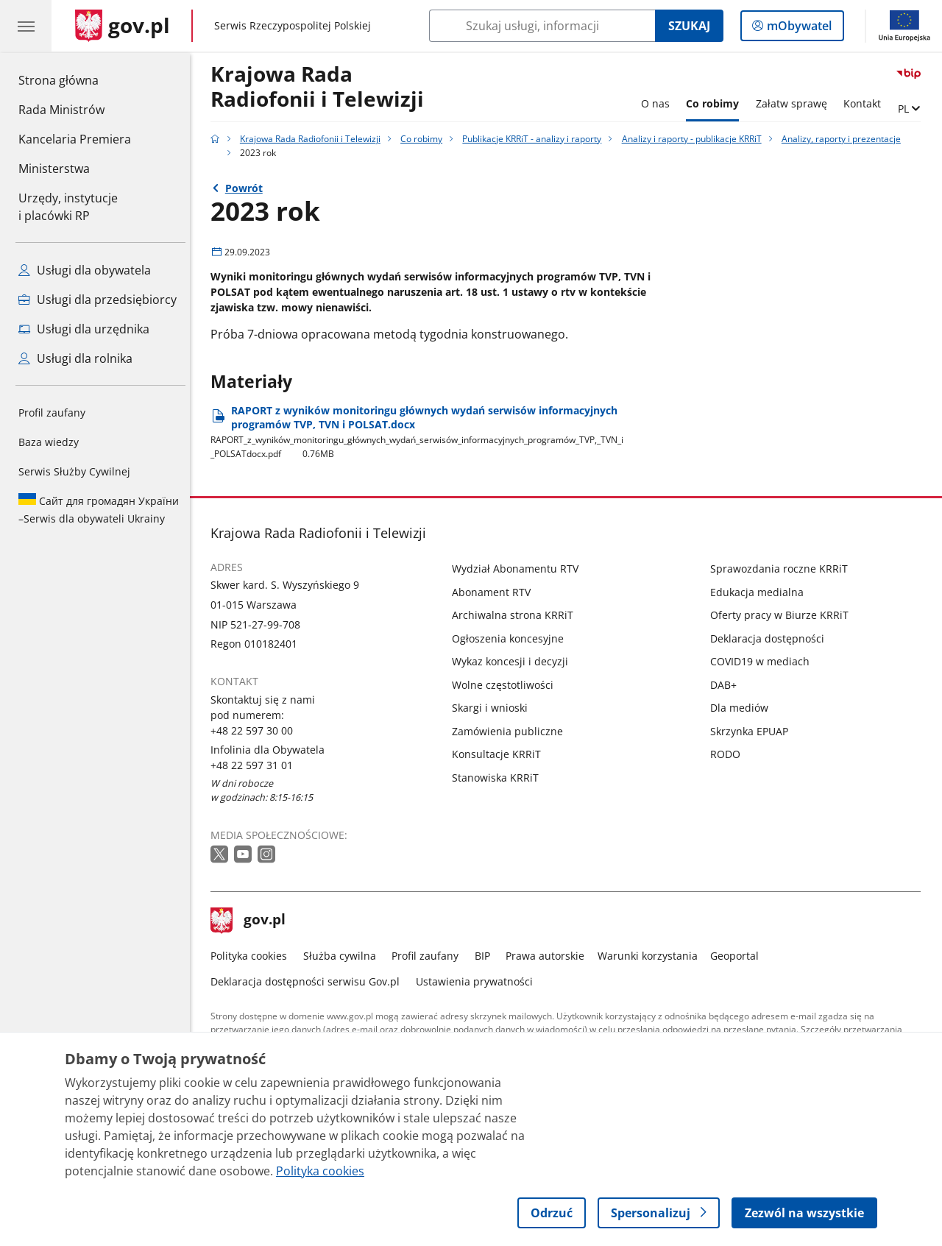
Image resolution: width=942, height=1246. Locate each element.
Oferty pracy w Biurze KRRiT (783, 615)
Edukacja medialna (760, 592)
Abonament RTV (495, 592)
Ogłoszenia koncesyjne (512, 638)
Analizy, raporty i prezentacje (844, 138)
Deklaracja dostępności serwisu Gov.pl (309, 981)
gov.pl (252, 920)
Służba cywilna (343, 956)
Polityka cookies (253, 956)
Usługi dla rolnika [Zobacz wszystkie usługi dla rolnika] (75, 358)
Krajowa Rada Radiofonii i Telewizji (321, 87)
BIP (486, 956)
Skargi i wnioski (494, 708)
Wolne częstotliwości (507, 685)
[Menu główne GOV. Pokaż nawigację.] (26, 26)
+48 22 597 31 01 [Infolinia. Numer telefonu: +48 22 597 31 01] (256, 765)
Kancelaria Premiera (74, 139)
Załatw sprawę (795, 103)
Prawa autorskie (549, 956)
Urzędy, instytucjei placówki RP (68, 207)
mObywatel (798, 28)
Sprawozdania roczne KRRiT (782, 569)
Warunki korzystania (651, 956)
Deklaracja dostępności (771, 638)
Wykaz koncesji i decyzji (514, 661)
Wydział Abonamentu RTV (519, 569)
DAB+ (727, 685)
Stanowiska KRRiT (499, 778)
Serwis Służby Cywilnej (74, 471)
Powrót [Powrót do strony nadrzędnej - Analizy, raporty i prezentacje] (247, 188)
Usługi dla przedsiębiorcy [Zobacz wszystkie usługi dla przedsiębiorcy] (97, 299)
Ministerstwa (54, 168)
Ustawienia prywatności (477, 981)
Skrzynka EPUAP (753, 731)
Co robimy (716, 103)
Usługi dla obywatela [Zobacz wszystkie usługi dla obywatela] (84, 270)
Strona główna (74, 79)
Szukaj (689, 26)
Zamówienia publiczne (511, 731)
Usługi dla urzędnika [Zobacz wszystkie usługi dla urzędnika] (83, 329)
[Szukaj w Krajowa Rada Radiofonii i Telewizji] (542, 26)
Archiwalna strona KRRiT (517, 615)
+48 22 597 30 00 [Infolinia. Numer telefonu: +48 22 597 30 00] (256, 730)
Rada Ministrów (61, 110)
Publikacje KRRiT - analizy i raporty (536, 138)
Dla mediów (743, 708)
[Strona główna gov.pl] (122, 26)
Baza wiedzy (48, 442)
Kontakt (866, 103)
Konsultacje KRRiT (500, 754)
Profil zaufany (51, 413)
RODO (729, 754)
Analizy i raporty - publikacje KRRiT (695, 138)
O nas (659, 103)
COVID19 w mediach (763, 661)
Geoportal (739, 956)
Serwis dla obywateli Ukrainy (98, 509)
